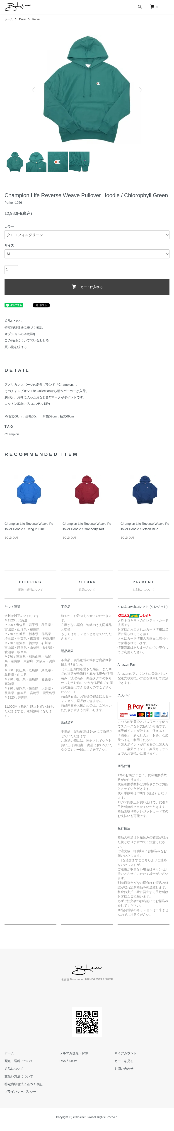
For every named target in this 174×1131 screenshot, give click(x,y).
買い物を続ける (16, 347)
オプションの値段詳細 (20, 334)
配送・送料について (19, 1061)
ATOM (72, 1061)
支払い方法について (19, 1076)
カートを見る (123, 1061)
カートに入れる (87, 287)
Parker (36, 19)
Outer (22, 19)
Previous (33, 89)
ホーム (9, 19)
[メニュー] (167, 7)
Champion (12, 434)
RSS (63, 1061)
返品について (14, 321)
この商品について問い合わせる (27, 340)
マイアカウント (125, 1053)
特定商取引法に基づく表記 (24, 327)
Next (140, 89)
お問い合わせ (123, 1068)
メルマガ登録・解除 (74, 1053)
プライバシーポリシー (20, 1091)
